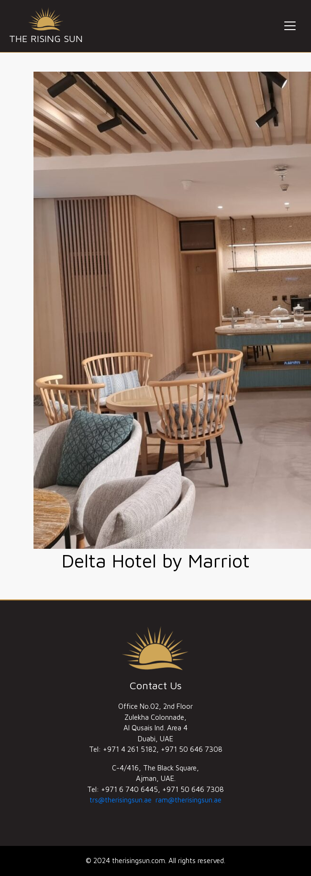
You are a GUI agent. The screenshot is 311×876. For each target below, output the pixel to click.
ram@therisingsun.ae (189, 800)
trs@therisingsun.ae (120, 800)
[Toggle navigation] (290, 25)
